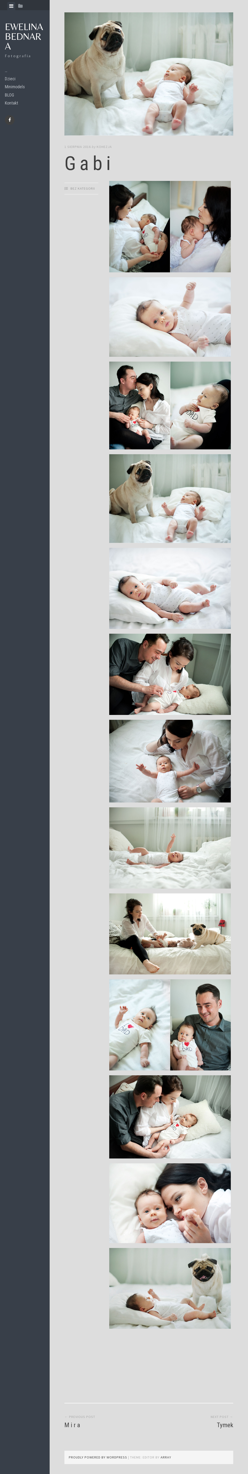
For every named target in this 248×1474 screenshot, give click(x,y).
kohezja (104, 147)
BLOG (9, 94)
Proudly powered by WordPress (98, 1457)
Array (166, 1457)
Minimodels (15, 86)
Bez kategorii (82, 188)
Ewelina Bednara (24, 36)
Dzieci (10, 78)
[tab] (11, 6)
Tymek (225, 1425)
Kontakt (11, 102)
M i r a (72, 1425)
